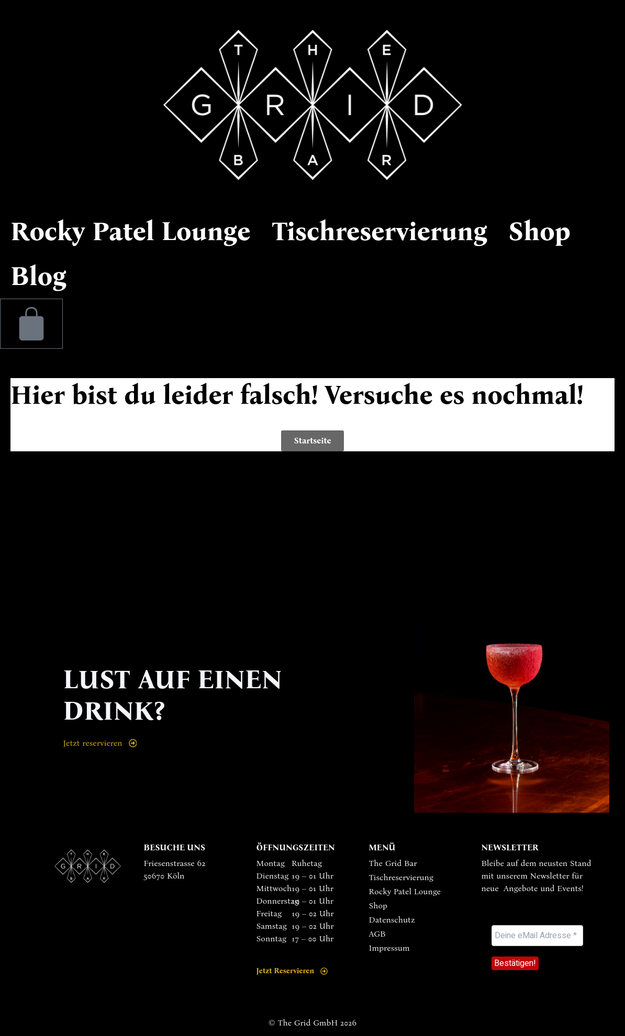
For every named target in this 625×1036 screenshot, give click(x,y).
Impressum (389, 948)
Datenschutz (392, 920)
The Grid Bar (393, 863)
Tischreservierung (379, 231)
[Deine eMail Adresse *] (537, 935)
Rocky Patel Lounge (130, 231)
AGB (377, 934)
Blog (38, 276)
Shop (539, 231)
